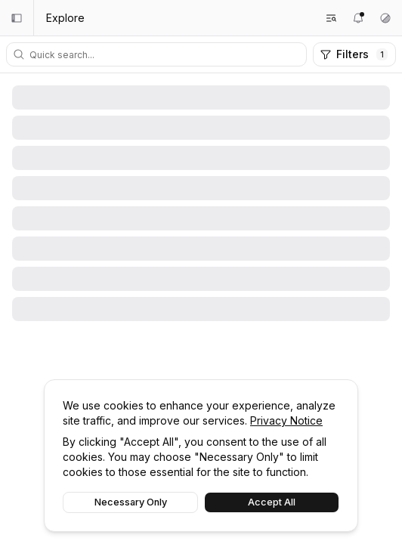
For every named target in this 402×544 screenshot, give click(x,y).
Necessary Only (130, 502)
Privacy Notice (286, 420)
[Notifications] (358, 18)
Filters (354, 54)
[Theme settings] (385, 18)
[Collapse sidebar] (16, 18)
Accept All (271, 502)
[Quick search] (165, 54)
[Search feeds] (331, 18)
